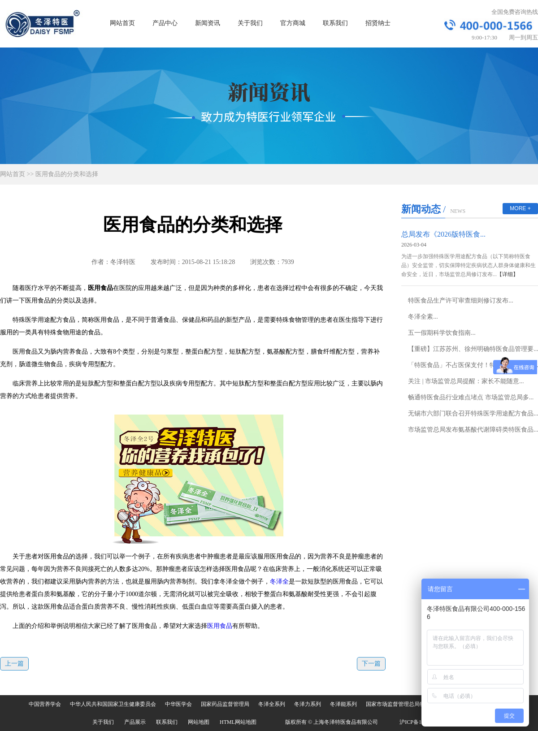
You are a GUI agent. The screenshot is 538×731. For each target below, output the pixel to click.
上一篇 (14, 663)
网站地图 (198, 722)
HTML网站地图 (238, 722)
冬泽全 (279, 581)
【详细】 (507, 274)
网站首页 (122, 23)
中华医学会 (178, 704)
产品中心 (165, 23)
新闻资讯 (207, 23)
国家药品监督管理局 (225, 704)
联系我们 (335, 23)
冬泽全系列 (271, 704)
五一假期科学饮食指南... (442, 332)
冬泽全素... (423, 316)
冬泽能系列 (343, 704)
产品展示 (135, 722)
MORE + (520, 208)
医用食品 (219, 626)
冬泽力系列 (307, 704)
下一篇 (371, 663)
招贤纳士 (377, 23)
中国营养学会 (45, 704)
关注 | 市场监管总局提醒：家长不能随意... (466, 381)
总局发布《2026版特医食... (443, 234)
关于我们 (250, 23)
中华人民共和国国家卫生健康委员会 (113, 704)
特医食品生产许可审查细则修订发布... (460, 300)
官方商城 (292, 23)
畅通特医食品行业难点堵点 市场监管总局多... (471, 397)
